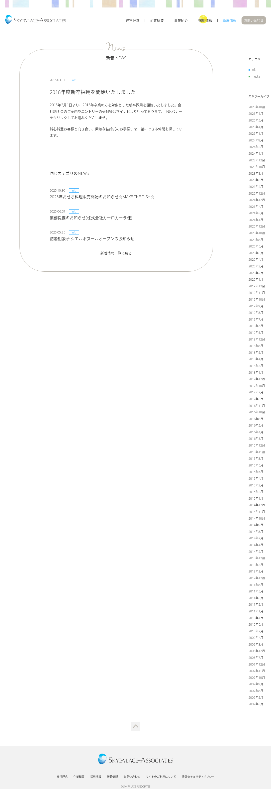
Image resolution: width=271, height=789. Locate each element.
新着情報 (230, 21)
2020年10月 (257, 234)
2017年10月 (257, 386)
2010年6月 (256, 625)
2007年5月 (256, 698)
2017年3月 (256, 400)
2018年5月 (256, 353)
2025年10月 (257, 108)
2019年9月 (256, 307)
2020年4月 (256, 260)
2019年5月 (256, 333)
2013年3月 (256, 565)
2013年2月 (256, 572)
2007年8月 (256, 691)
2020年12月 (257, 227)
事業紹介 (181, 21)
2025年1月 (256, 134)
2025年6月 (256, 114)
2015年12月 (257, 446)
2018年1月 (256, 373)
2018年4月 (256, 360)
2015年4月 (256, 479)
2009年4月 (256, 638)
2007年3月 (256, 705)
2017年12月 (257, 380)
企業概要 (157, 21)
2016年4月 (256, 433)
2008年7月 (256, 658)
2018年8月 (256, 346)
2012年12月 (257, 579)
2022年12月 (257, 194)
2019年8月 (256, 313)
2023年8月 (256, 174)
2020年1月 (256, 280)
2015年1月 (256, 499)
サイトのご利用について (161, 775)
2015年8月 (256, 459)
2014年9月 (256, 526)
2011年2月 (256, 605)
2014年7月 (256, 539)
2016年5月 (256, 426)
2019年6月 (256, 327)
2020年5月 (256, 253)
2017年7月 (256, 393)
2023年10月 (257, 167)
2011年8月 (256, 585)
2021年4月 (256, 207)
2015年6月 (256, 466)
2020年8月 (256, 240)
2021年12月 (257, 201)
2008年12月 (257, 652)
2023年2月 (256, 187)
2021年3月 (256, 214)
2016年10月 (257, 413)
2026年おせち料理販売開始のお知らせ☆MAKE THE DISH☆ (103, 197)
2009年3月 (256, 645)
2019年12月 (257, 287)
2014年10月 (257, 519)
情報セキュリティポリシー (198, 775)
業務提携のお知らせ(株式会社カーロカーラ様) (91, 218)
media (256, 77)
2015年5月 (256, 472)
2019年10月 (257, 300)
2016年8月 (256, 419)
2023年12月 (257, 161)
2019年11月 (257, 293)
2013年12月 (257, 559)
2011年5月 (256, 592)
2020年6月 (256, 247)
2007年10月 (257, 678)
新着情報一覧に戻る (116, 253)
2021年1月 (256, 220)
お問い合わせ (254, 21)
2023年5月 (256, 181)
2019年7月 (256, 320)
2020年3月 (256, 267)
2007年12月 (257, 665)
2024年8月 (256, 141)
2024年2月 (256, 147)
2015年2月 (256, 492)
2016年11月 (257, 406)
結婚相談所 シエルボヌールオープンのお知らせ (92, 239)
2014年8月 (256, 532)
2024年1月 (256, 154)
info (254, 70)
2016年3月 (256, 439)
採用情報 (205, 21)
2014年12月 (257, 506)
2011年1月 (256, 612)
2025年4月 (256, 127)
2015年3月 (256, 486)
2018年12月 (257, 340)
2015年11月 (257, 453)
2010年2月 (256, 632)
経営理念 (133, 21)
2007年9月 (256, 685)
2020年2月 (256, 273)
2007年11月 (257, 672)
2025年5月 (256, 121)
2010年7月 (256, 618)
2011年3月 (256, 598)
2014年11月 (257, 512)
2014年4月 (256, 546)
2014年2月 (256, 552)
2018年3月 (256, 366)
